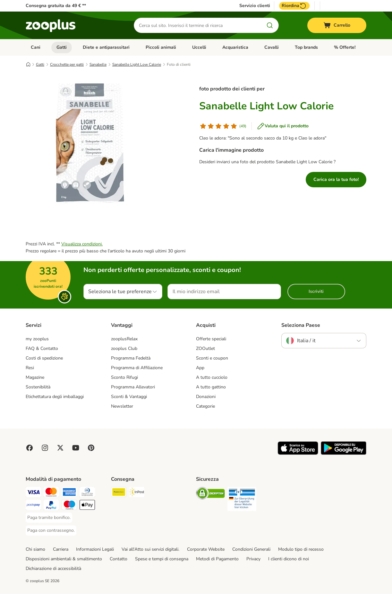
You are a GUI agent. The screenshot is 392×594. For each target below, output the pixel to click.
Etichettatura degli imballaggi (55, 397)
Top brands (306, 47)
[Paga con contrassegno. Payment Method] (51, 530)
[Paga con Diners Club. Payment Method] (87, 493)
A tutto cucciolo (211, 377)
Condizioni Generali (251, 549)
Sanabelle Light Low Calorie (136, 64)
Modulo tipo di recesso (301, 549)
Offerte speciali (211, 339)
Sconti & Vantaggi (129, 397)
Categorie (205, 406)
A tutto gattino (211, 387)
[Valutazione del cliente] (222, 126)
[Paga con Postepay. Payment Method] (33, 506)
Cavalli (271, 47)
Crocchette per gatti (67, 64)
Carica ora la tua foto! (336, 179)
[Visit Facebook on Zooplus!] (29, 448)
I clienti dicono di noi (288, 559)
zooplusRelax (124, 339)
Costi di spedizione (44, 358)
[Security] (210, 494)
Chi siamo (35, 549)
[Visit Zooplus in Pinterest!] (91, 448)
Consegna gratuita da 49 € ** (56, 6)
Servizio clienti (254, 6)
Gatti (61, 47)
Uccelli (199, 47)
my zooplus (37, 339)
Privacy (253, 559)
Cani (35, 47)
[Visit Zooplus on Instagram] (45, 448)
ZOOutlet (205, 348)
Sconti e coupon (212, 358)
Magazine (35, 377)
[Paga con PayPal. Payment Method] (51, 506)
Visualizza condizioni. (82, 244)
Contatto (118, 559)
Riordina (294, 6)
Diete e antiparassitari (106, 47)
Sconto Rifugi (124, 377)
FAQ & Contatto (42, 348)
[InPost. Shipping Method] (136, 493)
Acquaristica (235, 47)
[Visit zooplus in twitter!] (60, 448)
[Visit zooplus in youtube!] (76, 448)
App (200, 368)
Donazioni (206, 397)
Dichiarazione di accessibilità (53, 568)
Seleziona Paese (300, 325)
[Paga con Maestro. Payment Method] (69, 506)
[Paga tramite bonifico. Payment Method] (49, 517)
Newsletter (122, 406)
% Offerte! (344, 47)
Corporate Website (206, 549)
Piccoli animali (161, 47)
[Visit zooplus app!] (297, 453)
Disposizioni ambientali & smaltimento (64, 559)
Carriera (60, 549)
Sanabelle (98, 64)
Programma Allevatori (133, 387)
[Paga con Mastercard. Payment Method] (51, 493)
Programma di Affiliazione (137, 368)
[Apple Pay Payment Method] (87, 506)
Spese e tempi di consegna (161, 559)
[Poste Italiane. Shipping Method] (118, 493)
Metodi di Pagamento (217, 559)
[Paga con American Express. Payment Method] (69, 493)
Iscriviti (316, 291)
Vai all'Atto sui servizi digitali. (150, 549)
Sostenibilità (38, 387)
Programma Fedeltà (130, 358)
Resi (30, 368)
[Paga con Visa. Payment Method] (33, 493)
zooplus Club (124, 348)
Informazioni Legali (95, 549)
